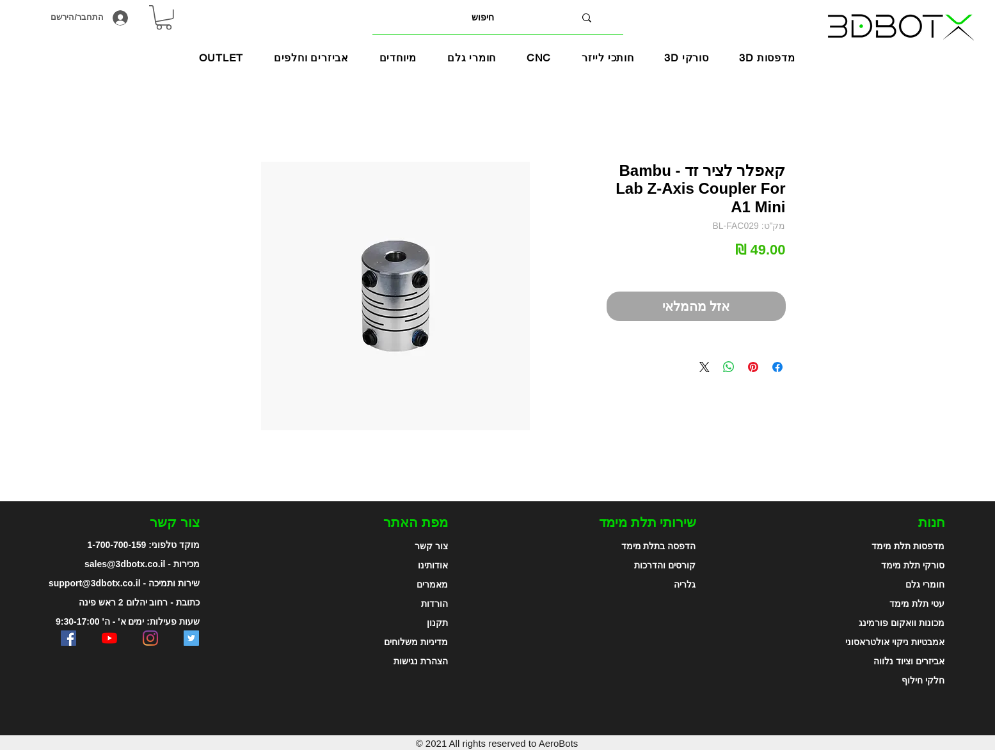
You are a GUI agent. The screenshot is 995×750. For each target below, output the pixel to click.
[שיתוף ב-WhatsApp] (728, 367)
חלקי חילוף (923, 680)
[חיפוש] (482, 17)
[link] (164, 17)
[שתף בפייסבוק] (777, 367)
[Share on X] (704, 367)
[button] (398, 58)
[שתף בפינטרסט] (753, 367)
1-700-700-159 (117, 545)
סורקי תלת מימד (912, 565)
